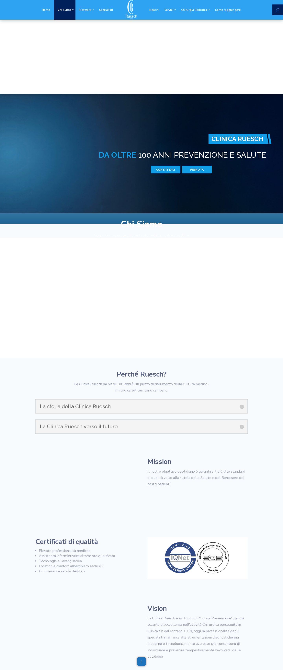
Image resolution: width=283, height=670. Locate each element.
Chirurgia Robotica (194, 10)
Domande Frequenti (180, 621)
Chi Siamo (65, 10)
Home (46, 10)
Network (85, 10)
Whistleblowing (85, 621)
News (153, 10)
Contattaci (165, 92)
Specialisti (106, 10)
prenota (197, 92)
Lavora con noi (207, 621)
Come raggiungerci (228, 10)
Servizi (168, 10)
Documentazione (111, 621)
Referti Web (135, 621)
